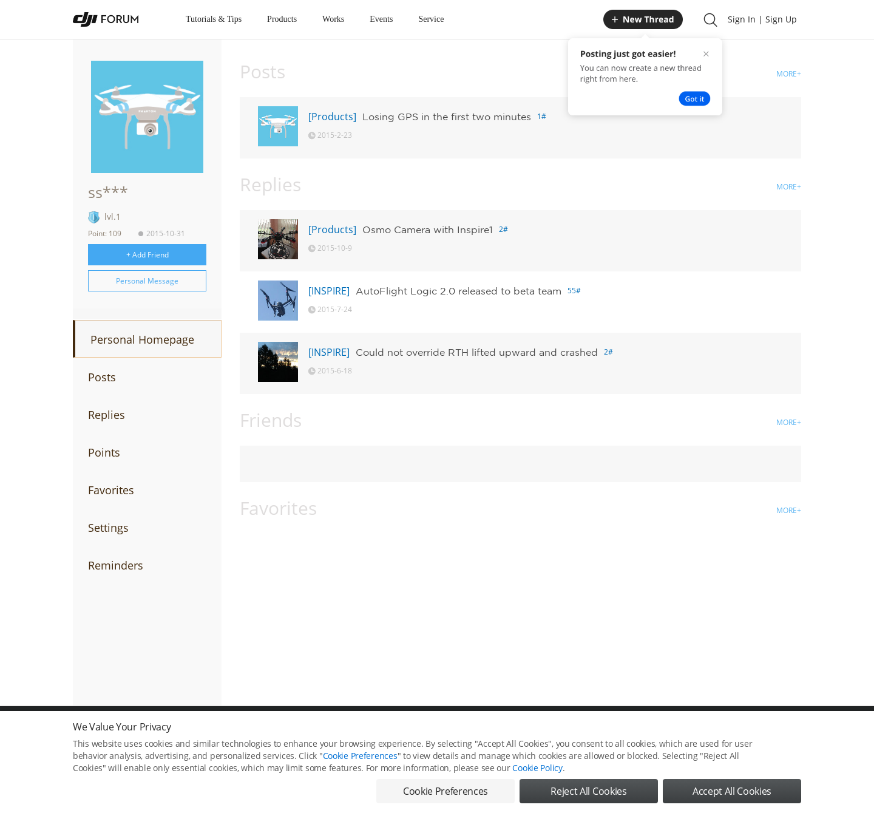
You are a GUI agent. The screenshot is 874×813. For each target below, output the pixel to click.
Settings (108, 527)
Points (104, 452)
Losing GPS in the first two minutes (446, 116)
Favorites (111, 490)
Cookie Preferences (360, 758)
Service (431, 19)
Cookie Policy (537, 770)
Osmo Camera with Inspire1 (427, 229)
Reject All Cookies (588, 793)
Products (282, 19)
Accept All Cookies (732, 793)
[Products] (332, 116)
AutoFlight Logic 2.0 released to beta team (458, 290)
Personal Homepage (142, 339)
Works (333, 19)
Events (381, 19)
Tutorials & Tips (214, 19)
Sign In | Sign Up (762, 19)
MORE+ (788, 74)
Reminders (115, 565)
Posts (102, 377)
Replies (106, 414)
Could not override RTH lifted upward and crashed (477, 352)
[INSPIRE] (329, 291)
